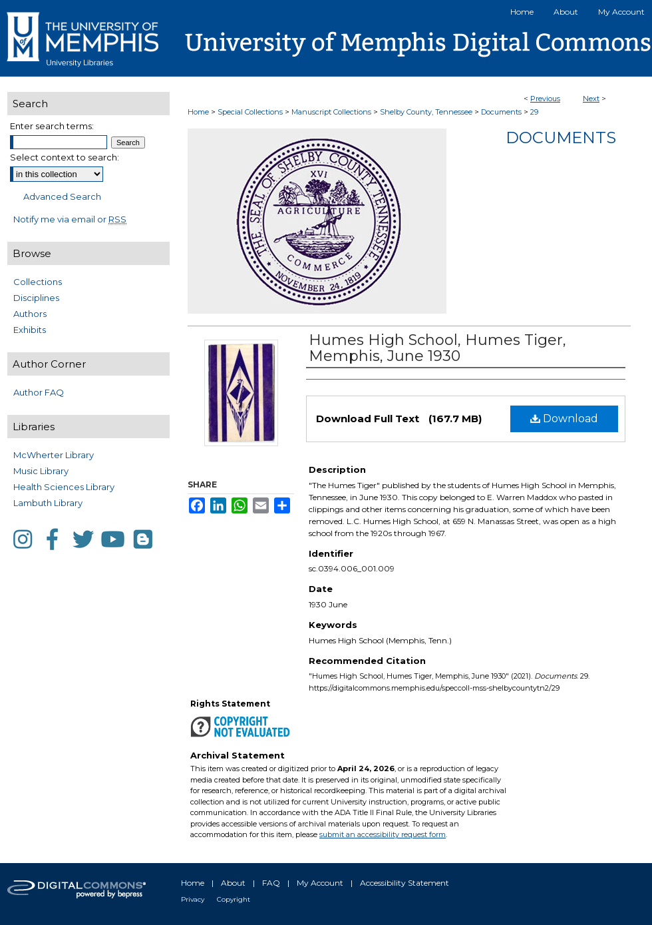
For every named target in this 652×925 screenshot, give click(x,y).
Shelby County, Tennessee (426, 112)
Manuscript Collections (331, 112)
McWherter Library (53, 455)
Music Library (41, 470)
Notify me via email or (69, 219)
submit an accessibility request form (382, 834)
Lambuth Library (47, 502)
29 (534, 112)
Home (198, 112)
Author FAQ (38, 392)
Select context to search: (64, 157)
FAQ (271, 883)
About (233, 883)
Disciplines (36, 297)
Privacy (192, 899)
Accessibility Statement (404, 883)
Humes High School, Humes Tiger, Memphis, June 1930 (437, 348)
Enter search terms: (52, 126)
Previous (545, 98)
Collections (37, 281)
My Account (320, 883)
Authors (30, 313)
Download (564, 418)
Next (591, 98)
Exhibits (29, 329)
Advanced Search (62, 196)
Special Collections (250, 112)
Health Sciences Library (63, 486)
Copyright (233, 899)
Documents (501, 112)
